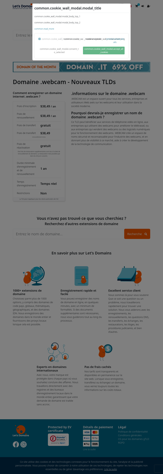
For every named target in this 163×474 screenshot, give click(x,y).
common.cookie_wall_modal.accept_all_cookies (103, 50)
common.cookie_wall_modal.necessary (60, 38)
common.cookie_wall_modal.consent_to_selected (59, 50)
